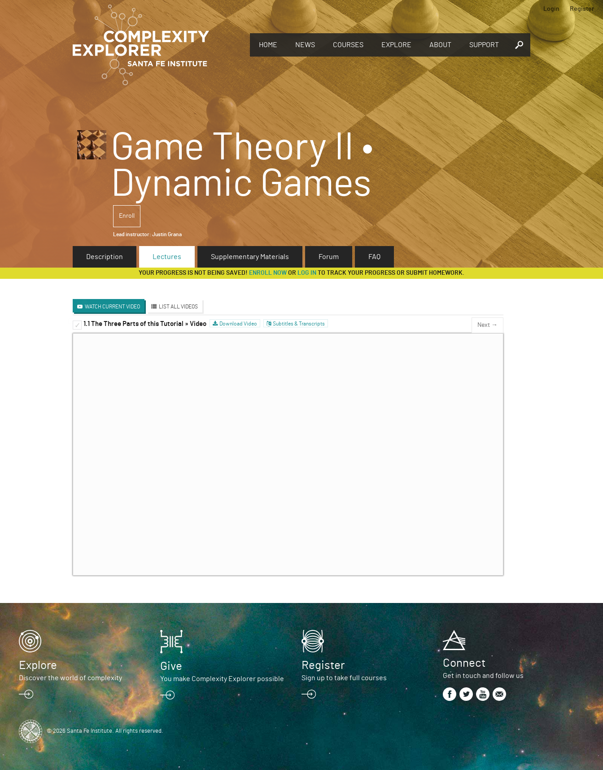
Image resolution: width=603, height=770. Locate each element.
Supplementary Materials (250, 256)
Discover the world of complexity (70, 678)
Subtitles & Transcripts (299, 323)
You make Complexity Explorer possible (222, 678)
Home (268, 44)
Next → (487, 325)
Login (551, 9)
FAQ (374, 256)
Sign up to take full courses (344, 678)
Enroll (127, 216)
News (305, 44)
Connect (464, 663)
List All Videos (178, 306)
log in (306, 273)
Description (104, 256)
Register (582, 9)
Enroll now (268, 273)
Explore (396, 44)
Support (484, 44)
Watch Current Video (112, 306)
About (440, 44)
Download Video (238, 323)
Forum (329, 256)
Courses (348, 44)
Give (171, 666)
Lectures (167, 256)
